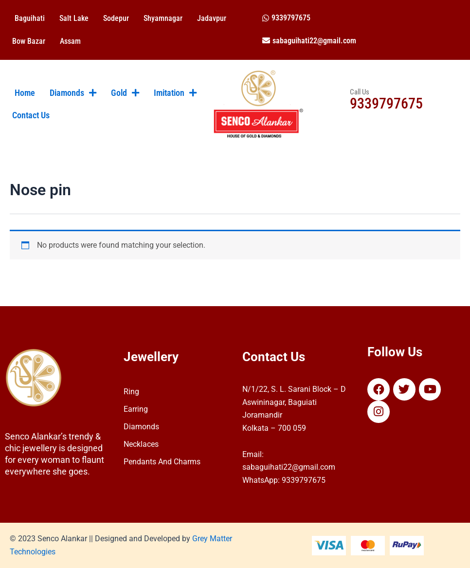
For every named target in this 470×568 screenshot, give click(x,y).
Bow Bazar (28, 41)
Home (25, 93)
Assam (70, 41)
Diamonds (141, 426)
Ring (131, 391)
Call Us (359, 92)
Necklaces (141, 444)
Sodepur (116, 18)
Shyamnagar (163, 18)
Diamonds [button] (73, 93)
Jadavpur (211, 18)
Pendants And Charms (162, 461)
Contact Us (31, 115)
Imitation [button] (175, 93)
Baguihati (30, 18)
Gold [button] (125, 93)
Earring (136, 409)
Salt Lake (74, 18)
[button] (286, 18)
